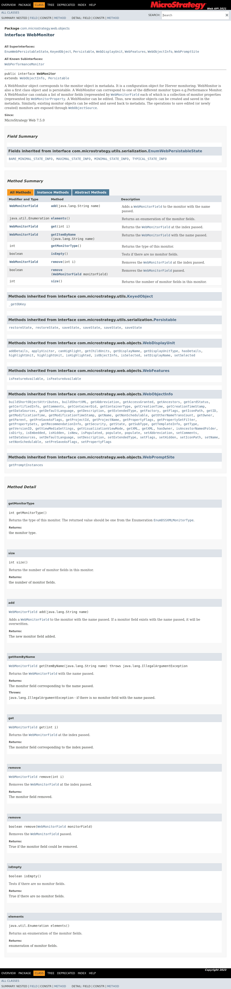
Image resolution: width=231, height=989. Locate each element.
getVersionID (20, 428)
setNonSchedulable (25, 442)
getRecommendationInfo (61, 424)
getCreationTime (148, 406)
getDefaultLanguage (56, 410)
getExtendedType (122, 410)
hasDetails (191, 351)
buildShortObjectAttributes (33, 402)
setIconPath (190, 437)
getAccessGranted (138, 402)
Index (82, 5)
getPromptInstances (26, 465)
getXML (132, 428)
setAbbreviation (158, 433)
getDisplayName (126, 351)
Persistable (83, 51)
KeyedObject (60, 51)
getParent (17, 420)
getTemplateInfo (165, 424)
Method (60, 18)
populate (113, 433)
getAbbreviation (104, 402)
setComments (186, 433)
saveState (70, 327)
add (54, 206)
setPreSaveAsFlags (61, 442)
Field (33, 18)
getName (104, 415)
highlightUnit (21, 355)
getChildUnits (97, 351)
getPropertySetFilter (176, 420)
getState (117, 424)
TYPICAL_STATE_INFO (149, 159)
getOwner (204, 415)
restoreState (20, 327)
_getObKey (17, 304)
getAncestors (168, 402)
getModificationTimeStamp (71, 415)
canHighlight (69, 351)
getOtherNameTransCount (172, 415)
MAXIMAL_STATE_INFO (73, 159)
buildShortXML (74, 402)
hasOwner (164, 428)
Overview (8, 5)
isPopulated (91, 433)
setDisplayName (157, 355)
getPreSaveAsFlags (46, 420)
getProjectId (77, 420)
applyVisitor (43, 351)
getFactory (149, 410)
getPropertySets (23, 424)
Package (24, 5)
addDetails (18, 351)
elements (58, 218)
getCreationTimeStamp (186, 406)
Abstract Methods (90, 192)
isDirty (15, 433)
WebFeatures (135, 51)
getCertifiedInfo (24, 406)
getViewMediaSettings (54, 428)
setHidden (167, 437)
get (54, 226)
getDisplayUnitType (161, 351)
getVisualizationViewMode (100, 428)
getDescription (90, 410)
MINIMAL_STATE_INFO (111, 159)
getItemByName (63, 234)
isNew (72, 433)
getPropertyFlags (138, 420)
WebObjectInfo (160, 51)
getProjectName (105, 420)
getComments (53, 406)
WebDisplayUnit (109, 51)
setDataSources (22, 437)
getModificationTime (27, 415)
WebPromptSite (186, 51)
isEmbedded (35, 433)
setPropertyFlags (96, 442)
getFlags (170, 410)
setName (211, 437)
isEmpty (57, 253)
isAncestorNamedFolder (196, 428)
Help (92, 5)
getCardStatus (196, 402)
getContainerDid (82, 406)
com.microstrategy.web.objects (44, 28)
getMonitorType (64, 246)
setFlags (147, 437)
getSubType (138, 424)
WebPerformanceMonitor (24, 64)
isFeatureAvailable (26, 379)
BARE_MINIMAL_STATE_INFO (31, 159)
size (55, 281)
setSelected (184, 355)
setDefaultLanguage (56, 437)
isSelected (130, 355)
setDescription (90, 437)
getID (211, 410)
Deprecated (66, 5)
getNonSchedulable (131, 415)
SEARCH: (154, 15)
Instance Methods (53, 192)
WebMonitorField (23, 206)
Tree (50, 5)
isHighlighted (78, 355)
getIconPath (192, 410)
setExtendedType (122, 437)
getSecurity (95, 424)
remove (56, 262)
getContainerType (115, 406)
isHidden (56, 433)
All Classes (10, 12)
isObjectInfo (105, 355)
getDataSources (22, 410)
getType (190, 424)
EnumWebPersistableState (26, 51)
